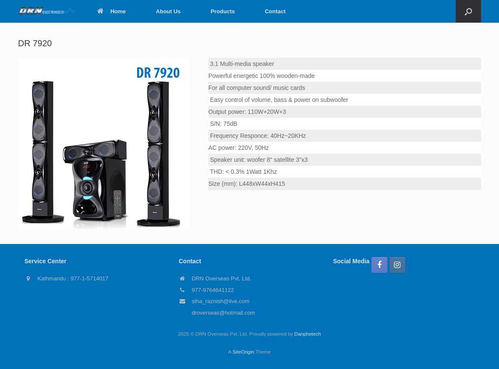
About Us (168, 11)
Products (222, 11)
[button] (468, 11)
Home (111, 11)
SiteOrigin (243, 351)
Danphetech (308, 333)
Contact (275, 11)
